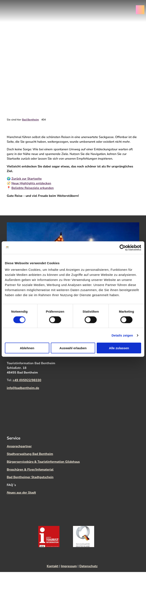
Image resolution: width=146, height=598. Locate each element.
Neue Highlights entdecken (31, 183)
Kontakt (52, 566)
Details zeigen (122, 335)
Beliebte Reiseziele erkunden (32, 188)
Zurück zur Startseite (26, 179)
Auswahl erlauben (73, 348)
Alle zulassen (119, 348)
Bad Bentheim (30, 119)
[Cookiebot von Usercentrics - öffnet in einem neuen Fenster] (122, 247)
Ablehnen (27, 348)
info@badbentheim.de (23, 388)
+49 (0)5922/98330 (26, 380)
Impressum (69, 566)
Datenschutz (88, 566)
